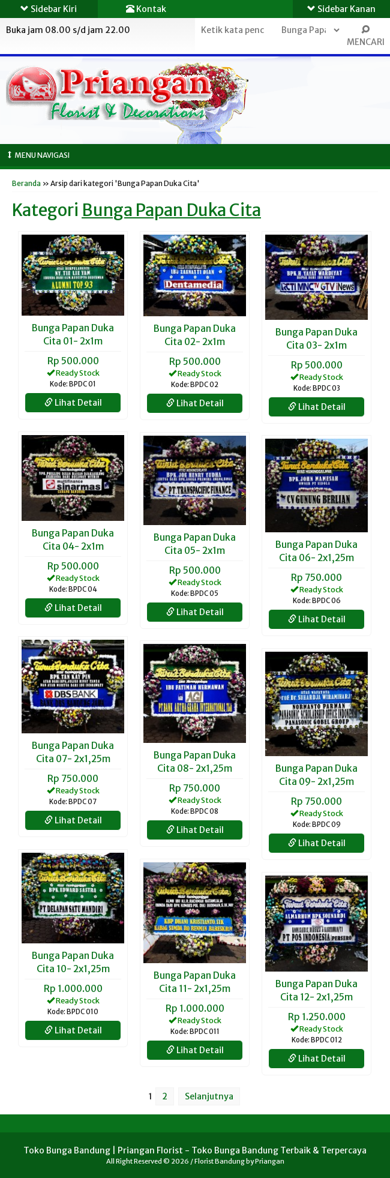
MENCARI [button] (366, 36)
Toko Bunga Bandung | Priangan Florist (103, 1150)
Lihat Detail (73, 402)
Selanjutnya (209, 1096)
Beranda (26, 183)
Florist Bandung (219, 1161)
